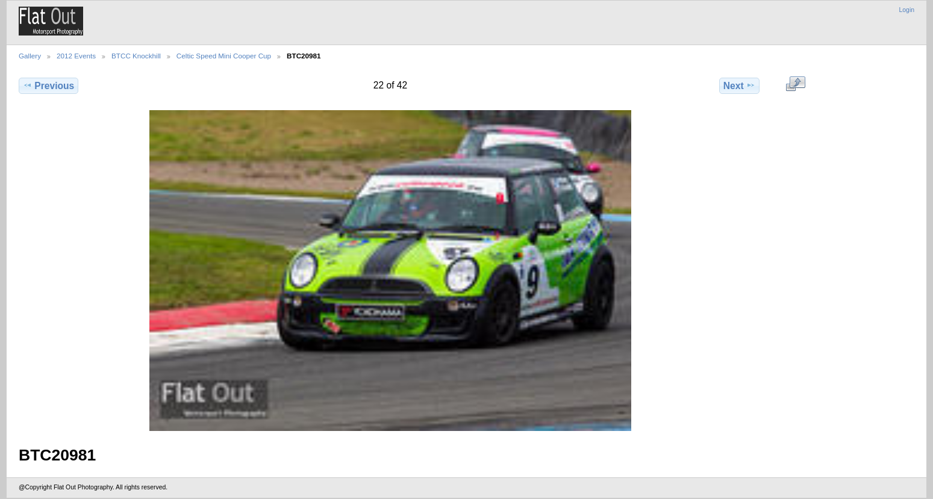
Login (906, 10)
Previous (48, 85)
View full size (795, 84)
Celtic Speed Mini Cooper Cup (223, 56)
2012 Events (76, 56)
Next (739, 85)
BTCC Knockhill (136, 56)
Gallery (30, 56)
